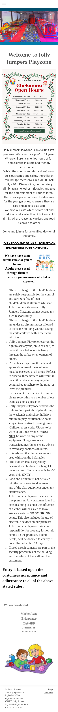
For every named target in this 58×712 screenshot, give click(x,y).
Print (9, 689)
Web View (48, 692)
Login (50, 689)
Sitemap (17, 689)
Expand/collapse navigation (29, 4)
